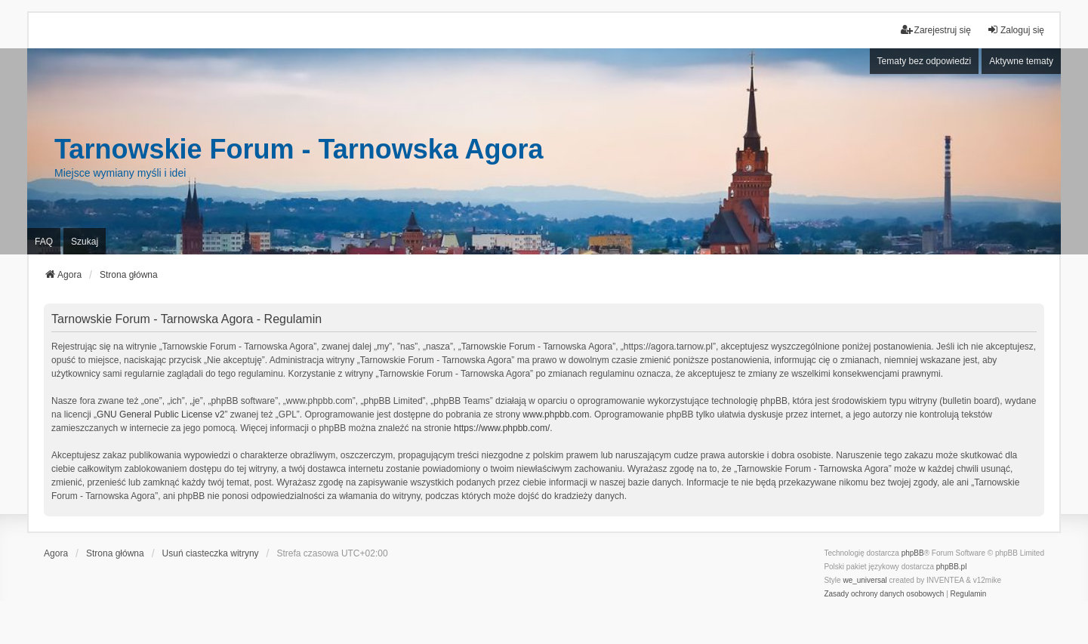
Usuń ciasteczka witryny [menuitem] (210, 553)
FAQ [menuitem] (44, 241)
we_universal (864, 580)
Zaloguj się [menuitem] (1015, 29)
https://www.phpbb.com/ (502, 428)
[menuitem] (884, 594)
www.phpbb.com (555, 414)
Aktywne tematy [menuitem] (1021, 61)
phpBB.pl (951, 566)
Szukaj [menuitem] (84, 241)
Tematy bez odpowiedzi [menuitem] (924, 61)
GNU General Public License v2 (160, 414)
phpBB (913, 553)
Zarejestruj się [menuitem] (936, 29)
